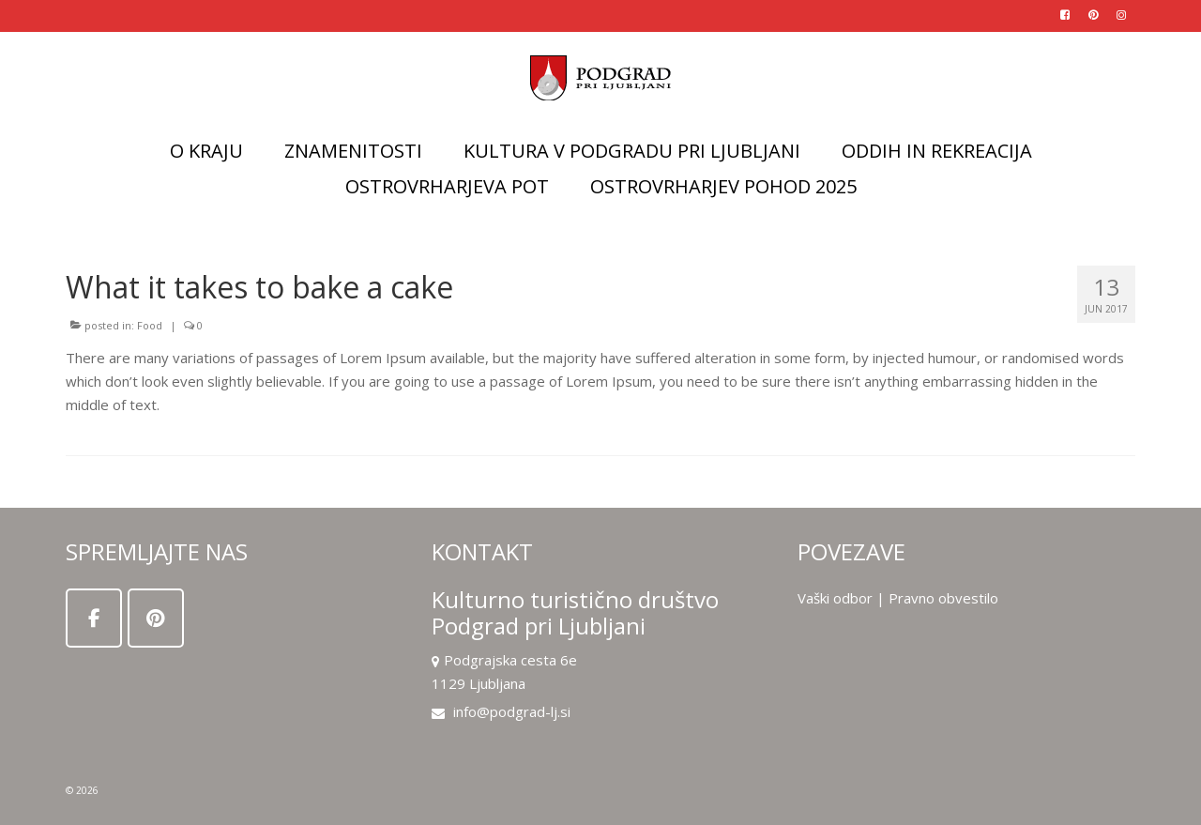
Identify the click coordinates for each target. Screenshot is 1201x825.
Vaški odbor (835, 597)
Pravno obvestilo (943, 597)
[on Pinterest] (156, 618)
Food (149, 325)
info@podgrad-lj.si (501, 711)
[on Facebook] (94, 618)
